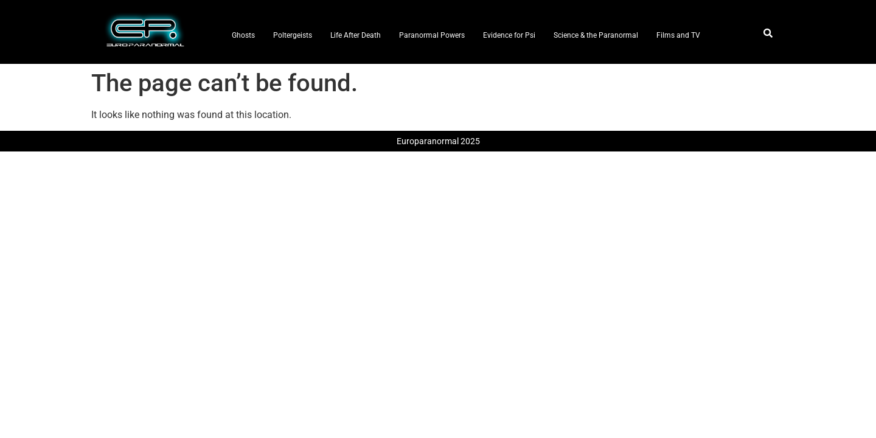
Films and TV (678, 35)
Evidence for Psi (509, 35)
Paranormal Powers (432, 35)
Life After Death (355, 35)
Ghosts (243, 35)
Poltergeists (292, 35)
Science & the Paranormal (596, 35)
